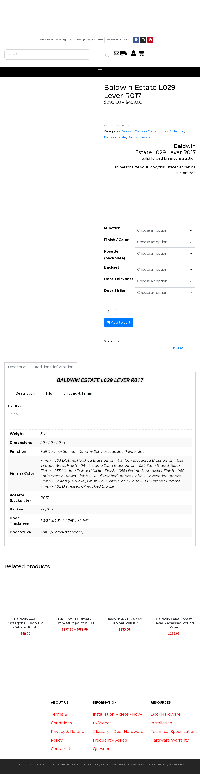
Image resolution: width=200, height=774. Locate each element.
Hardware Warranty (170, 740)
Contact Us (61, 749)
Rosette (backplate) (114, 254)
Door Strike (114, 291)
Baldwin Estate (115, 137)
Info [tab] (49, 393)
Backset (111, 267)
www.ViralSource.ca (142, 764)
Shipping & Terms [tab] (77, 393)
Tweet (177, 347)
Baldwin (127, 131)
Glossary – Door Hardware (118, 731)
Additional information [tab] (54, 367)
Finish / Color (116, 240)
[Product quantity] (110, 312)
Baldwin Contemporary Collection (159, 131)
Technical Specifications (174, 731)
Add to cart (121, 322)
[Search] (107, 55)
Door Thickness (118, 279)
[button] (100, 70)
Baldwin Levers (139, 137)
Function (112, 228)
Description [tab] (18, 367)
